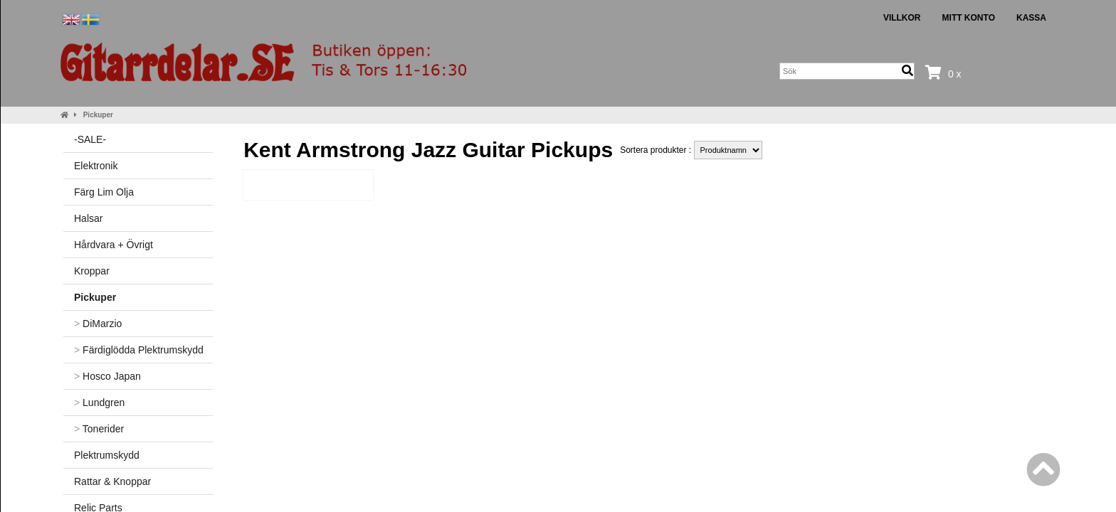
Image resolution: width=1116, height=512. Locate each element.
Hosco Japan (107, 376)
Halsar (88, 218)
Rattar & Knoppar (112, 481)
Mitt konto (968, 18)
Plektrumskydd (107, 455)
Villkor (902, 18)
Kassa (1031, 18)
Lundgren (99, 402)
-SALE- (90, 139)
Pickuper (98, 115)
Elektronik (95, 165)
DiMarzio (98, 323)
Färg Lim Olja (104, 192)
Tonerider (99, 428)
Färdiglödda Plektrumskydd (139, 350)
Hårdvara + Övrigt (113, 244)
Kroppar (92, 271)
